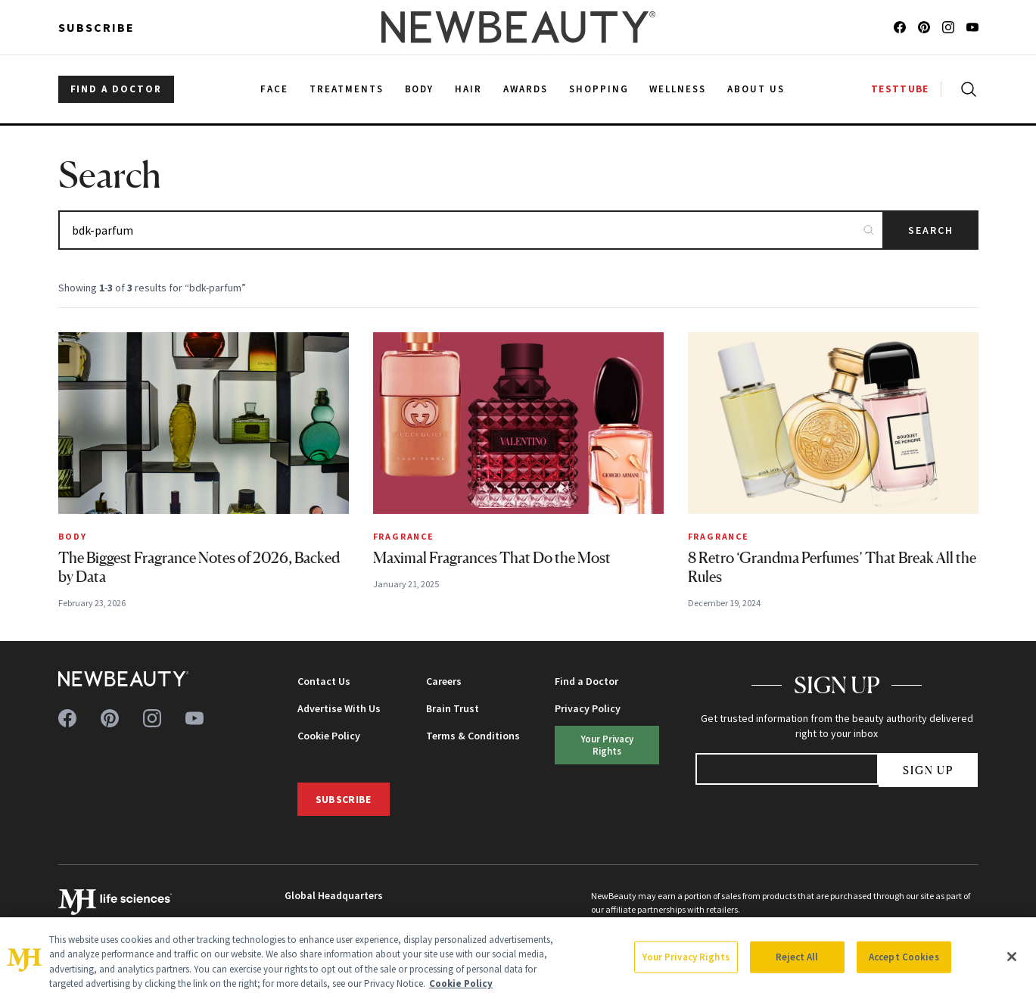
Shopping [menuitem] (599, 88)
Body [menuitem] (419, 88)
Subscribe (96, 27)
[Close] (1011, 956)
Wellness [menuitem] (677, 88)
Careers (444, 681)
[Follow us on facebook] (900, 27)
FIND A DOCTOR (116, 88)
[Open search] (966, 89)
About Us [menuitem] (756, 88)
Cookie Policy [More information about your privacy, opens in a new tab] (461, 983)
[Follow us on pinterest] (924, 27)
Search (931, 230)
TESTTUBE (900, 88)
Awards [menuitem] (525, 88)
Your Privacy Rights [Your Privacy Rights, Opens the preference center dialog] (685, 957)
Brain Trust (452, 708)
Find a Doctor (586, 681)
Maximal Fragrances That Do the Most (492, 558)
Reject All (797, 957)
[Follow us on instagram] (948, 27)
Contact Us (323, 681)
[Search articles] (471, 230)
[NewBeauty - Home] (518, 27)
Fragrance (403, 536)
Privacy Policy (588, 708)
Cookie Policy (328, 735)
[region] (518, 958)
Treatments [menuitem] (347, 88)
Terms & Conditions (473, 735)
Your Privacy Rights (607, 744)
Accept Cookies (904, 957)
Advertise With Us (339, 708)
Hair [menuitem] (468, 88)
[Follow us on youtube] (972, 27)
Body (72, 536)
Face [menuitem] (274, 88)
